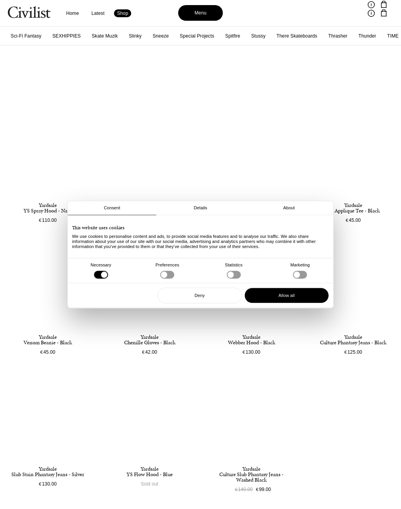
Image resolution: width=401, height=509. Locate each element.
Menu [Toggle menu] (201, 13)
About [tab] (288, 207)
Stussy (114, 36)
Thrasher (194, 36)
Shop (122, 13)
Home (72, 13)
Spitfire (88, 36)
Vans (298, 36)
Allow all (286, 295)
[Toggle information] (371, 4)
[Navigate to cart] (383, 4)
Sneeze (17, 36)
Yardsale (381, 36)
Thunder (224, 36)
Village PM (326, 36)
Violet (355, 36)
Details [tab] (200, 207)
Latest (98, 13)
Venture (274, 36)
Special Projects (53, 36)
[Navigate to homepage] (29, 13)
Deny (200, 295)
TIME (249, 36)
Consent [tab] (112, 207)
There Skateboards (153, 36)
